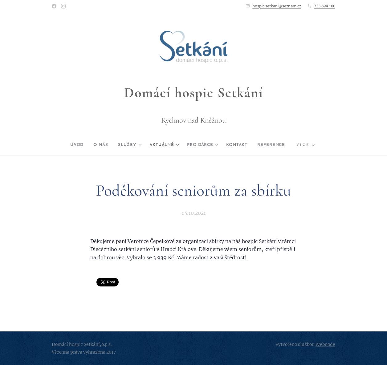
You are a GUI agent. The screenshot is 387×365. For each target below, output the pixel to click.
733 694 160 (324, 6)
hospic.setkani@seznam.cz (276, 6)
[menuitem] (69, 145)
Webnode (325, 344)
